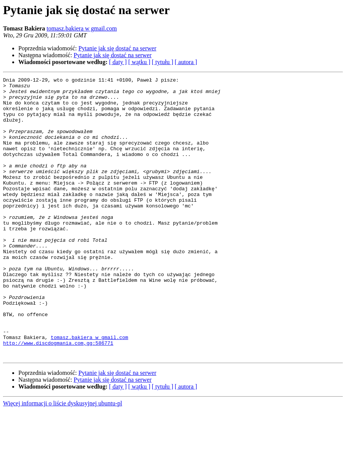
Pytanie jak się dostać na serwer (117, 48)
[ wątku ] (139, 62)
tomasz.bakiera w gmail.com (82, 28)
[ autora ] (186, 62)
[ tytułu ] (162, 62)
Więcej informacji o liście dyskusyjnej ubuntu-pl (62, 459)
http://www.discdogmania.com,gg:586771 (58, 396)
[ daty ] (118, 62)
